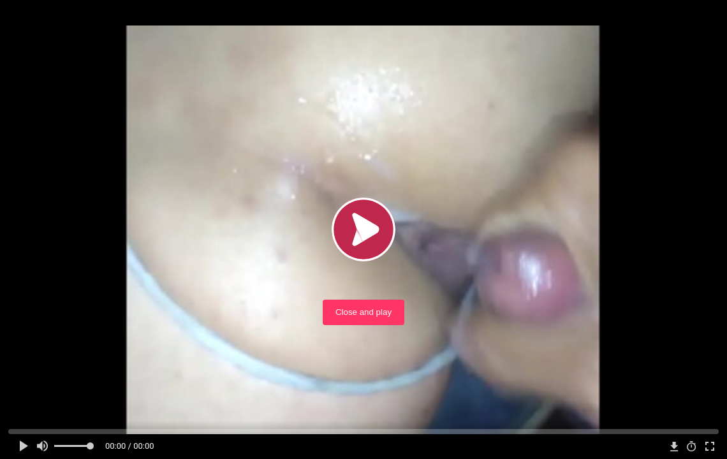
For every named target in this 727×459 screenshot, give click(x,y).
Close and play (363, 312)
